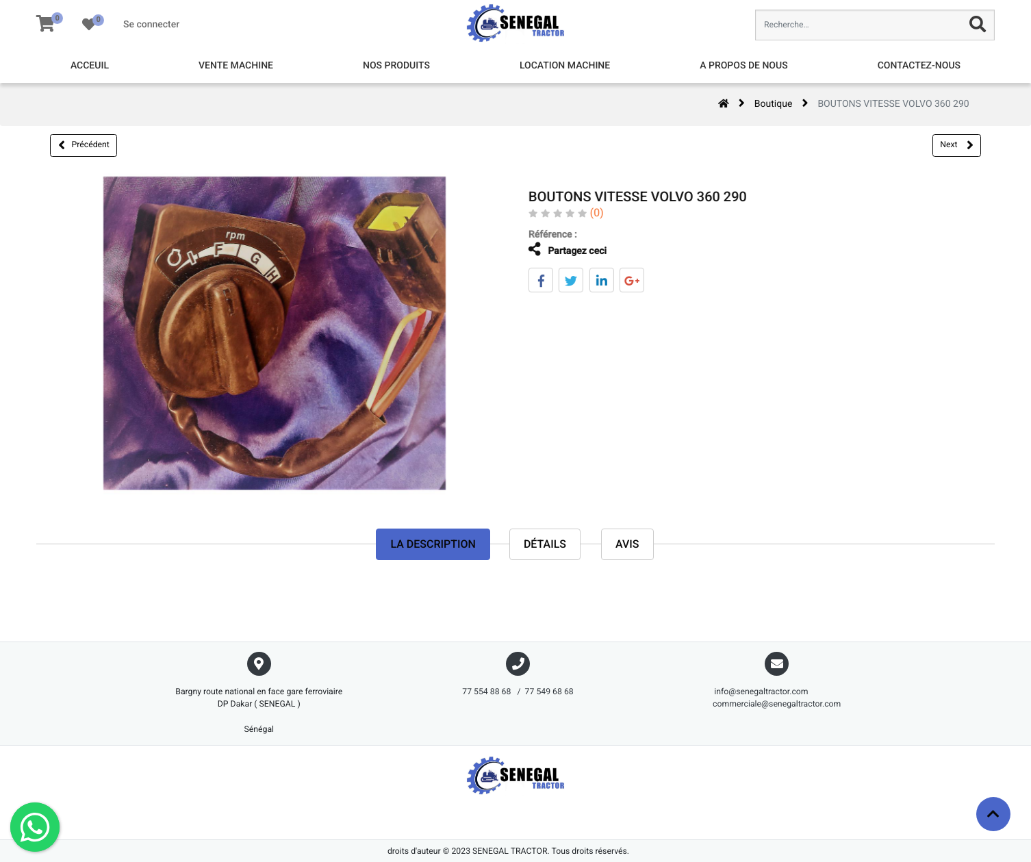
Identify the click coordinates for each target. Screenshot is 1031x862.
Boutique (773, 104)
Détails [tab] (545, 543)
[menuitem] (89, 66)
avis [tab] (627, 543)
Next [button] (956, 145)
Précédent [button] (84, 145)
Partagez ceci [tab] (559, 249)
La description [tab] (432, 543)
